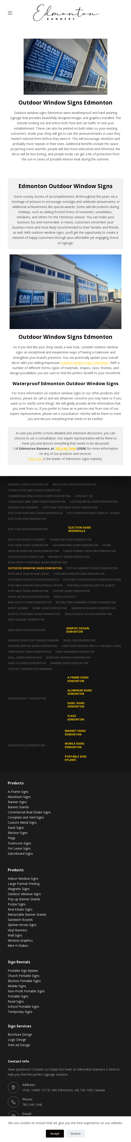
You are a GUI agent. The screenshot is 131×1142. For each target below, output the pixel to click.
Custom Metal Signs (22, 822)
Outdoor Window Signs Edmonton (35, 568)
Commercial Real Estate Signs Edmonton (39, 496)
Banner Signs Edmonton (69, 663)
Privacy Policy (64, 597)
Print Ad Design (19, 1045)
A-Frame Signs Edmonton (78, 679)
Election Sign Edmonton (27, 519)
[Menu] (10, 13)
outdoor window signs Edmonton (85, 363)
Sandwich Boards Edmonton (93, 608)
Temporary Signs (20, 1012)
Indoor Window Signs (23, 878)
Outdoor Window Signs (24, 894)
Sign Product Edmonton (27, 698)
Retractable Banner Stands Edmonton (86, 602)
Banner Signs (17, 802)
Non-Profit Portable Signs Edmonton (37, 562)
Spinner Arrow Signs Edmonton (32, 646)
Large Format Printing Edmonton (89, 551)
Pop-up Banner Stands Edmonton (92, 568)
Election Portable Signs (24, 981)
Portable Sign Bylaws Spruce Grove (35, 585)
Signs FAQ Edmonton (79, 640)
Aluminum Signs (19, 797)
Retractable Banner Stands (27, 914)
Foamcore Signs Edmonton (70, 540)
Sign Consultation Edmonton (88, 614)
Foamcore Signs (19, 843)
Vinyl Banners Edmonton (75, 652)
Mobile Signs (17, 986)
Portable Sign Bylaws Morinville (33, 579)
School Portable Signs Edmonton (34, 614)
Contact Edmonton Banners (30, 669)
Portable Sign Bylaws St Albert (91, 585)
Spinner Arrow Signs (22, 925)
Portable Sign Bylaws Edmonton (79, 574)
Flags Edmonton (76, 717)
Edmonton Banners (23, 507)
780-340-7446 (65, 448)
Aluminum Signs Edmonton (80, 692)
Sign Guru (35, 459)
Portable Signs (18, 996)
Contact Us (83, 496)
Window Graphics (20, 940)
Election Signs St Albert (26, 540)
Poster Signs (17, 904)
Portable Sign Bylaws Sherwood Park (92, 579)
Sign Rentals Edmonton (26, 745)
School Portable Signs (23, 1006)
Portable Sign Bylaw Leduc (28, 574)
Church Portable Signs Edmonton (34, 490)
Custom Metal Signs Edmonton (94, 502)
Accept (54, 1134)
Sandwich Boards (20, 919)
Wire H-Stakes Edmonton (27, 663)
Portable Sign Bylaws (75, 758)
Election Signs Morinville (79, 529)
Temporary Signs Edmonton (29, 652)
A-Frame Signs (18, 791)
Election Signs (18, 833)
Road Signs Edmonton (50, 608)
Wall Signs (15, 935)
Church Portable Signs (23, 976)
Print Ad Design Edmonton (28, 597)
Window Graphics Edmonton (68, 657)
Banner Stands (18, 807)
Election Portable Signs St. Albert (94, 513)
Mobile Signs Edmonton (74, 745)
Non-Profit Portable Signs (26, 991)
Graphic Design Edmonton (77, 630)
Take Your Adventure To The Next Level (91, 646)
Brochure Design (20, 1034)
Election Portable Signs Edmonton (70, 507)
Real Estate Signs (20, 909)
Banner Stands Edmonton (28, 484)
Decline (76, 1134)
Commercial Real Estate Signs (29, 812)
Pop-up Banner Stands (24, 899)
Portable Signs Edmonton (28, 591)
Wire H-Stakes (18, 945)
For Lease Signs (19, 848)
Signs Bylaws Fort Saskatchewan (33, 640)
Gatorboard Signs (20, 853)
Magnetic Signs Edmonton (69, 557)
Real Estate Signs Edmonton (29, 602)
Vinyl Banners (17, 930)
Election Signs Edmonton (28, 529)
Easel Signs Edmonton (76, 705)
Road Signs (16, 1001)
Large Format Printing (23, 884)
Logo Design (17, 1039)
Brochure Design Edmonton (74, 484)
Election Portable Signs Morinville (35, 513)
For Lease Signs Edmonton (28, 545)
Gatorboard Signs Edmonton (75, 545)
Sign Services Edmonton (26, 630)
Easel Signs (16, 827)
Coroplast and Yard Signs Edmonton (36, 502)
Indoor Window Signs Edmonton (33, 551)
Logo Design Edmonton (26, 557)
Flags (11, 838)
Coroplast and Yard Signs (26, 817)
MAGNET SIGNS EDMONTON (75, 732)
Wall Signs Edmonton (25, 657)
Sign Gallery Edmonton (26, 619)
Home (107, 545)
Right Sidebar (18, 608)
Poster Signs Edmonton (71, 591)
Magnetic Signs (19, 889)
